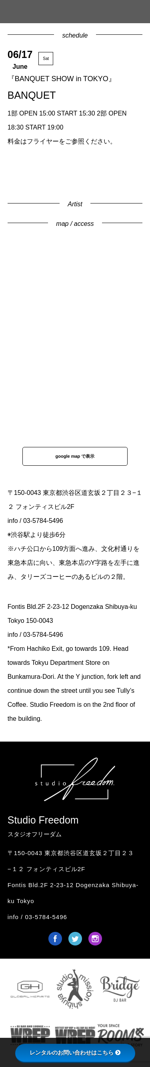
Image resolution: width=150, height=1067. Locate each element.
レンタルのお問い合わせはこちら (75, 1052)
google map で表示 (75, 456)
